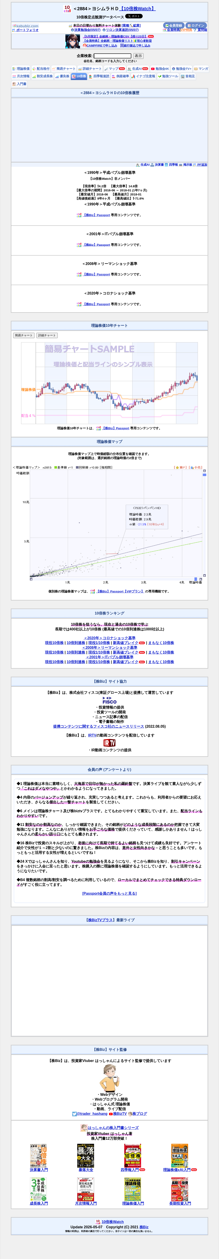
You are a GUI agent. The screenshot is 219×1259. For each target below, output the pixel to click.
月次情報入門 (86, 1203)
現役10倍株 (54, 643)
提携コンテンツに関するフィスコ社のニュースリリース (98, 726)
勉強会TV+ (182, 68)
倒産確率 (120, 76)
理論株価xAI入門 (177, 1170)
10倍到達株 (76, 643)
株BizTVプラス (100, 920)
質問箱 (200, 30)
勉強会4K (160, 68)
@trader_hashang (90, 1114)
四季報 (171, 164)
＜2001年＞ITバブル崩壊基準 (109, 657)
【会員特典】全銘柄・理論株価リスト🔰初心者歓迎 (117, 40)
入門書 (19, 84)
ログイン (196, 25)
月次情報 (21, 76)
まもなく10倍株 (161, 643)
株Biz (144, 1227)
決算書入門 (39, 1170)
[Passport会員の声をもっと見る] (109, 893)
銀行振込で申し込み (135, 45)
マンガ (201, 68)
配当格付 (41, 68)
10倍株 (79, 76)
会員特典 (171, 30)
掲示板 (185, 164)
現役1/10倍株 (99, 643)
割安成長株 (42, 76)
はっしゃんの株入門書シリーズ (109, 1128)
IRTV (92, 735)
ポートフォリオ (25, 30)
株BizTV (118, 1114)
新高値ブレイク (125, 643)
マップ (112, 68)
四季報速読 (99, 76)
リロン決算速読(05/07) (120, 30)
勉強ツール (168, 76)
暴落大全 (86, 1170)
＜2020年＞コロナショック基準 (109, 638)
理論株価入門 (133, 1203)
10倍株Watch (113, 1222)
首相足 (188, 76)
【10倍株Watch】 (137, 8)
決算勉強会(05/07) (86, 30)
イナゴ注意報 (143, 76)
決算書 (157, 164)
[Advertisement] (109, 130)
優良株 (62, 76)
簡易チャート (64, 68)
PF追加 (200, 164)
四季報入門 (130, 1170)
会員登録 (174, 25)
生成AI (135, 68)
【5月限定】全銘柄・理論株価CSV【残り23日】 (115, 36)
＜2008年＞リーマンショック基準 (109, 647)
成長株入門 (39, 1203)
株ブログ (137, 1114)
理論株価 (21, 68)
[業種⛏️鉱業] (131, 25)
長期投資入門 (180, 1203)
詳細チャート (90, 68)
